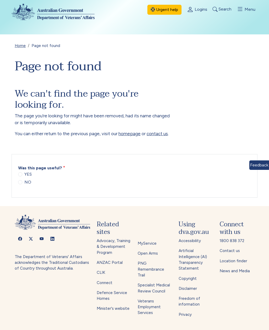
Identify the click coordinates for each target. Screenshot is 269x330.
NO (27, 182)
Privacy (185, 314)
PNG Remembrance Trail (151, 269)
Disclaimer (188, 288)
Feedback (259, 165)
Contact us (230, 250)
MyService (147, 243)
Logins (197, 10)
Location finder (233, 261)
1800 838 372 (232, 240)
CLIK (101, 272)
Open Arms (148, 253)
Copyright (188, 278)
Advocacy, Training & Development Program (113, 246)
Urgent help (164, 9)
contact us (157, 133)
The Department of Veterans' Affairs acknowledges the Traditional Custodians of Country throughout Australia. (52, 262)
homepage (129, 133)
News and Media (235, 271)
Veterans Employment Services (149, 307)
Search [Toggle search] (222, 9)
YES (28, 174)
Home (20, 45)
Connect (104, 282)
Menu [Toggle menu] (246, 9)
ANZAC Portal (110, 262)
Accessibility (190, 240)
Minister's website (113, 308)
